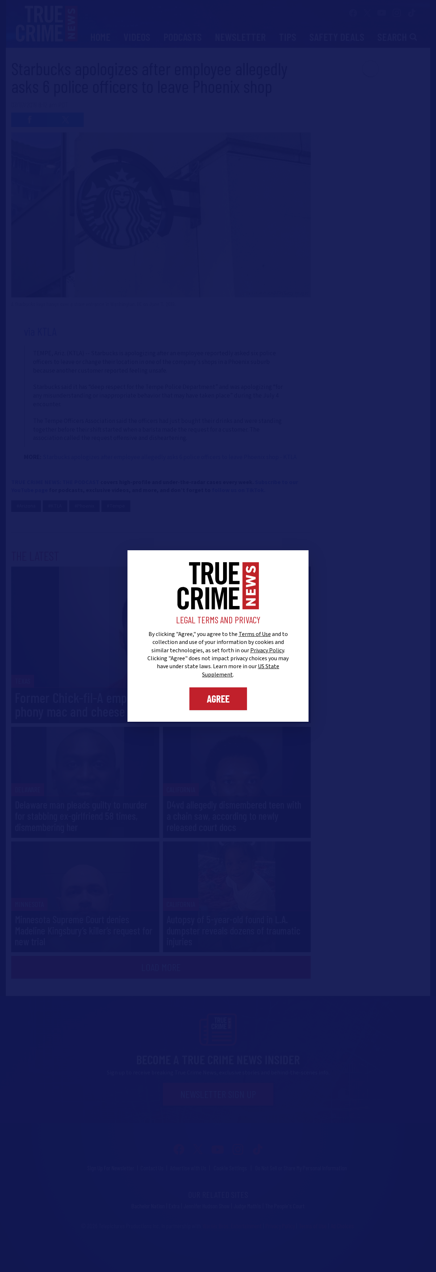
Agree (218, 698)
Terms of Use (255, 634)
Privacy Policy (267, 650)
